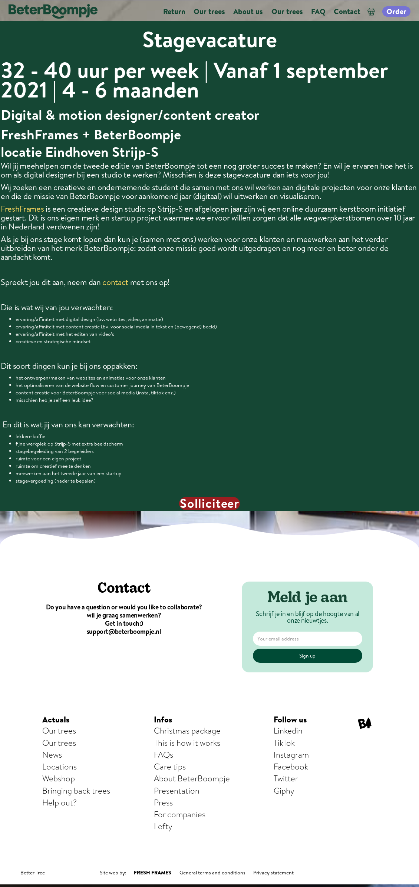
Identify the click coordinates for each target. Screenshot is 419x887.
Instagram (291, 755)
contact (115, 282)
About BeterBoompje (192, 778)
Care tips (170, 766)
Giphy (284, 791)
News (52, 755)
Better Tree (32, 872)
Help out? (59, 802)
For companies (179, 814)
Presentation (176, 791)
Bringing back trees (76, 791)
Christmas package (187, 731)
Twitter (286, 778)
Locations (59, 766)
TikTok (284, 743)
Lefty (163, 826)
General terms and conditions (212, 872)
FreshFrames (22, 208)
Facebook (291, 766)
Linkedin (288, 731)
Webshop (58, 778)
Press (163, 802)
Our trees (59, 731)
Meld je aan (307, 598)
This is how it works (187, 743)
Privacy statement (273, 872)
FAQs (163, 755)
